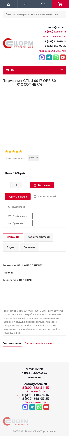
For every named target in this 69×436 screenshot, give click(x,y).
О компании (34, 368)
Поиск (5, 21)
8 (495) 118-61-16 (55, 41)
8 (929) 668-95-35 (55, 46)
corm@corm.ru (57, 27)
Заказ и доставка (34, 373)
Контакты (34, 377)
